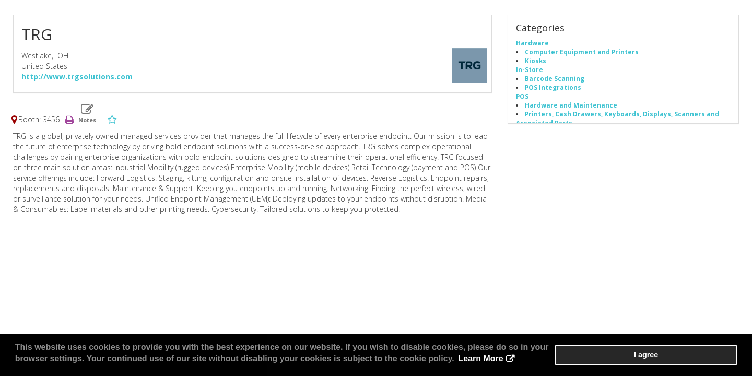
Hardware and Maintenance (571, 106)
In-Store (529, 70)
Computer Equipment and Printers (582, 53)
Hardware (532, 44)
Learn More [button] (388, 360)
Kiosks (535, 61)
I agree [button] (706, 355)
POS (522, 97)
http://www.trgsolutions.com (77, 78)
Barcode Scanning (554, 79)
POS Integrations (553, 88)
